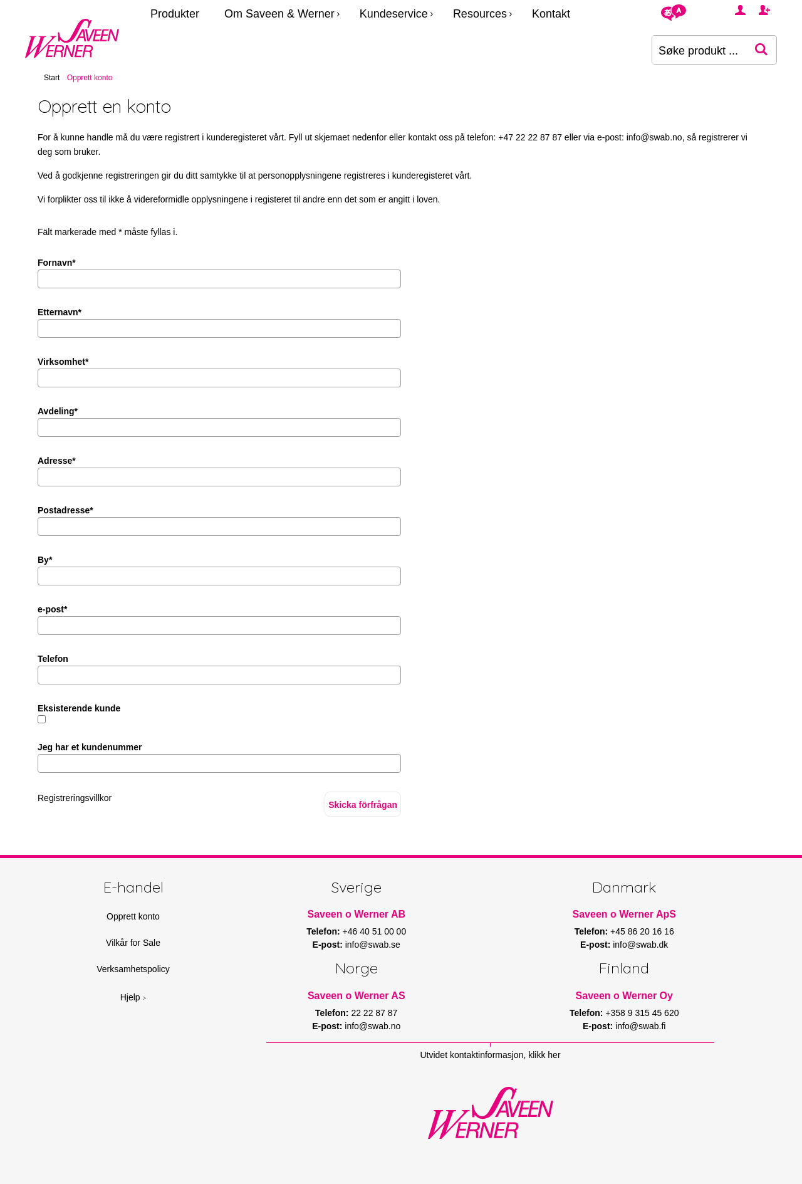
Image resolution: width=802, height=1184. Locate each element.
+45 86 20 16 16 (642, 931)
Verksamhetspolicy (133, 969)
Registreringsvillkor (75, 798)
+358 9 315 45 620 (642, 1013)
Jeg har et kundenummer (90, 747)
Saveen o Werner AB (357, 914)
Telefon (53, 659)
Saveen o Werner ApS (624, 914)
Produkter (174, 14)
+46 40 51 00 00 (375, 931)
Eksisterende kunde (79, 708)
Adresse (57, 461)
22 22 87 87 (374, 1013)
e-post (52, 609)
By (45, 560)
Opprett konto (133, 916)
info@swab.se (372, 945)
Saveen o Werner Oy (624, 995)
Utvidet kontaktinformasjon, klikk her (490, 1055)
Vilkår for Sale (133, 943)
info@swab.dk (640, 945)
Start (52, 77)
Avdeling (58, 411)
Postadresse (65, 510)
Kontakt (551, 14)
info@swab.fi (640, 1026)
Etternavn (59, 312)
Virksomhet (63, 362)
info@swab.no (654, 137)
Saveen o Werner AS (356, 995)
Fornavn (57, 263)
